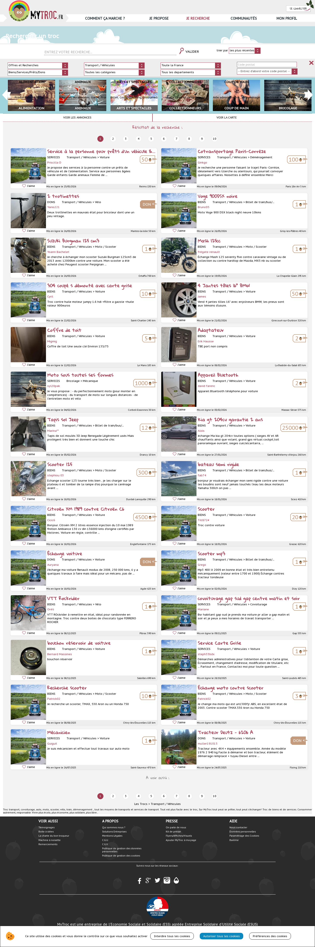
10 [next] (214, 139)
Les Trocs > (142, 804)
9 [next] (202, 139)
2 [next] (113, 139)
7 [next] (176, 139)
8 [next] (189, 139)
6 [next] (164, 139)
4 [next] (138, 139)
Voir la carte (227, 117)
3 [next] (126, 139)
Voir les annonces (77, 117)
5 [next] (151, 139)
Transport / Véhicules (166, 804)
